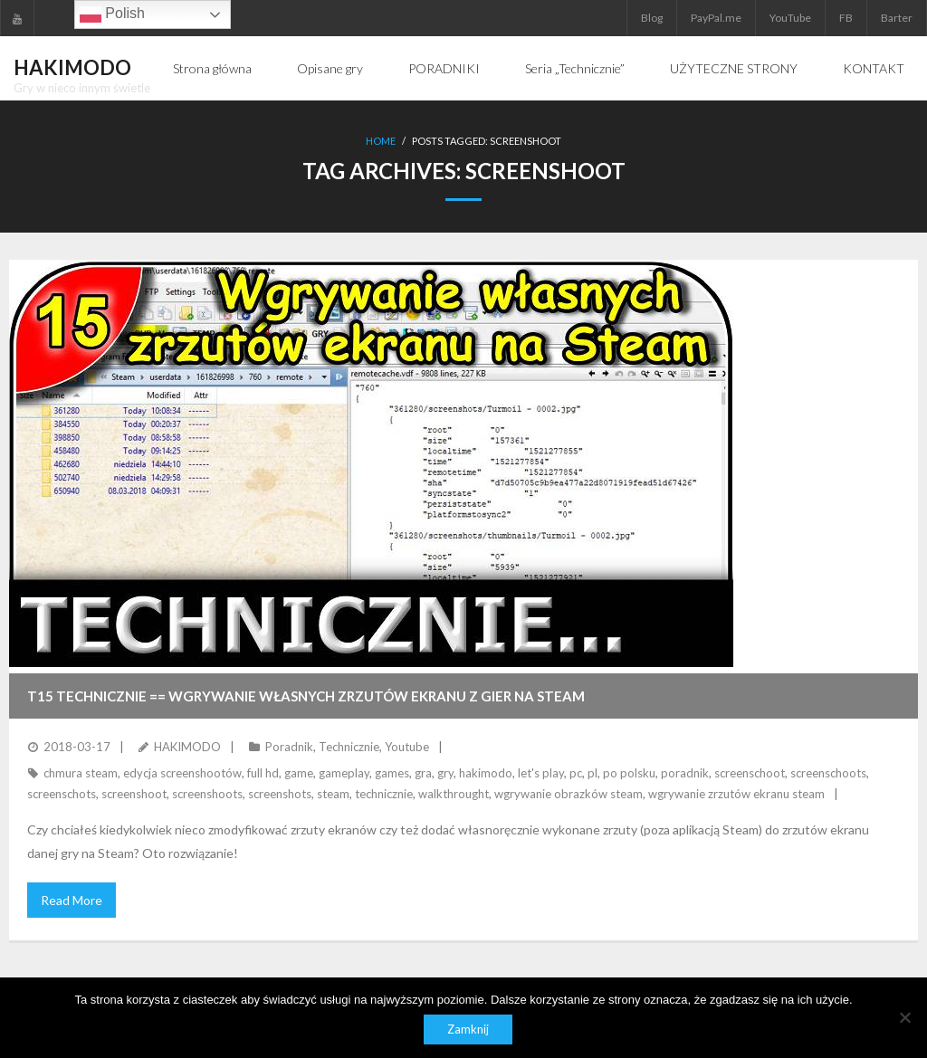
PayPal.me (716, 17)
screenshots (279, 793)
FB (846, 17)
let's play (541, 773)
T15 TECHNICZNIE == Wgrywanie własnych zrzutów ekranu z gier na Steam (306, 696)
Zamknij (468, 1029)
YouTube (790, 17)
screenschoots (828, 773)
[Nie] (904, 1017)
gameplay (344, 773)
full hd (263, 773)
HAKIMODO (187, 746)
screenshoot (134, 793)
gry (445, 773)
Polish (112, 14)
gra (423, 773)
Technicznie (349, 746)
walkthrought (453, 793)
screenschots (61, 793)
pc (575, 773)
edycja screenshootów (182, 773)
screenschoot (749, 773)
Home (381, 141)
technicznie (384, 793)
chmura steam (80, 773)
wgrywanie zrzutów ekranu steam (736, 793)
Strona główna (212, 68)
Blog (652, 17)
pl (592, 773)
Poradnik (289, 746)
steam (333, 793)
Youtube (407, 746)
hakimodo (485, 773)
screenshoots (207, 793)
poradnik (685, 773)
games (392, 773)
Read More (71, 900)
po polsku (629, 773)
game (298, 773)
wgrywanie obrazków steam (568, 793)
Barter (897, 17)
